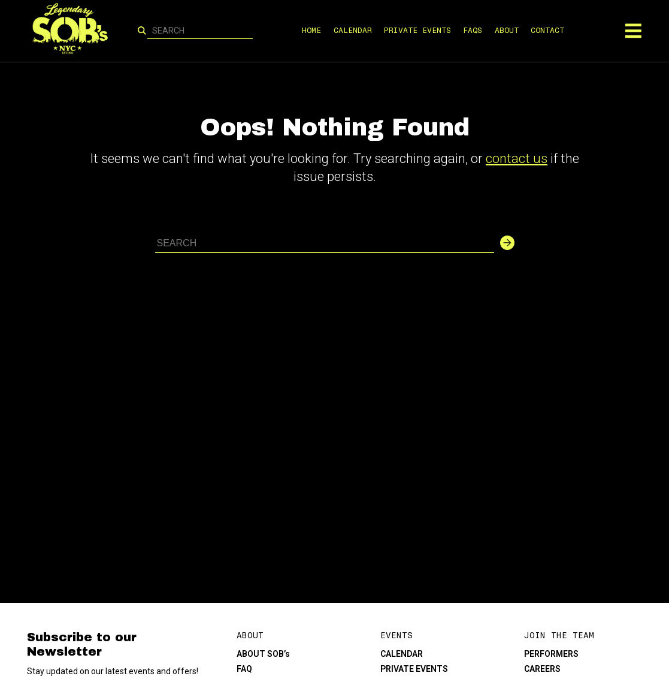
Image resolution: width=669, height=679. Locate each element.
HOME (311, 30)
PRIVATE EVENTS (417, 30)
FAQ (244, 669)
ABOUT (507, 30)
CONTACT (547, 30)
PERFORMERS (551, 654)
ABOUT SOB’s (263, 654)
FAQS (472, 30)
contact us (516, 158)
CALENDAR (353, 30)
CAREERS (542, 669)
